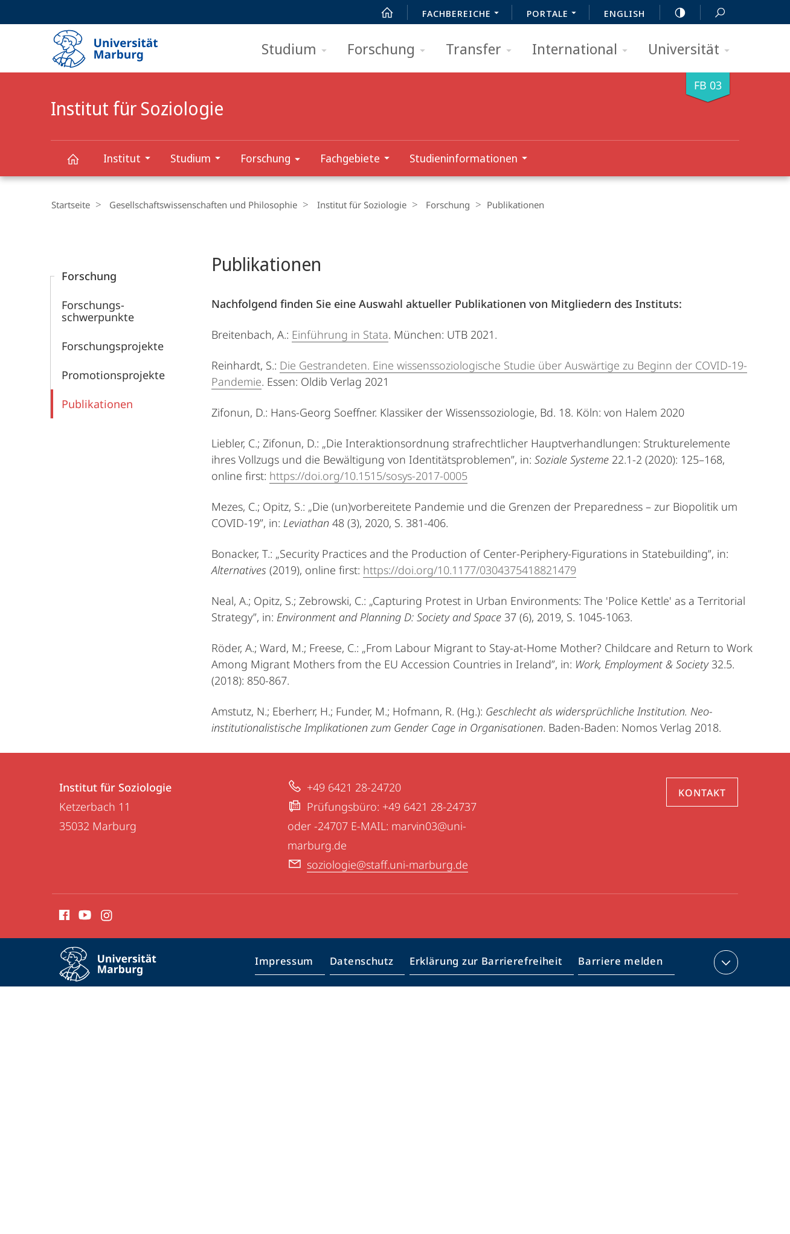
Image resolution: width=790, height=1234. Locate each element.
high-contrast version (673, 12)
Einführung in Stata (340, 334)
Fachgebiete (358, 159)
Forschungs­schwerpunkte (98, 310)
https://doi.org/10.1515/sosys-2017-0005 (368, 475)
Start (380, 12)
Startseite (70, 205)
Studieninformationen (472, 159)
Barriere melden (617, 964)
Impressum (298, 964)
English (624, 13)
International (583, 50)
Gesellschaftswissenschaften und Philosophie (199, 205)
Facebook (63, 916)
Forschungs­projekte (113, 345)
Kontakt (702, 792)
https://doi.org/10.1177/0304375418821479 (469, 569)
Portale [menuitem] (555, 14)
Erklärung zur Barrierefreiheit (489, 964)
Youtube (83, 916)
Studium (298, 50)
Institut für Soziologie (79, 164)
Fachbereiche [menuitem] (464, 14)
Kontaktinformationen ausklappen (724, 962)
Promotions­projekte (113, 374)
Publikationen (97, 403)
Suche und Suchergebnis (713, 13)
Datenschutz (372, 964)
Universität (692, 50)
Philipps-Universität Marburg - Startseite (116, 44)
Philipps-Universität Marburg (118, 973)
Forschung (390, 50)
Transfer (482, 50)
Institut (130, 159)
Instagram (107, 916)
